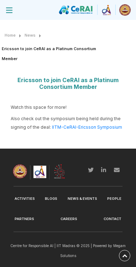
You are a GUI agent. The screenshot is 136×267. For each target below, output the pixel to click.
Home (10, 35)
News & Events (82, 199)
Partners (24, 219)
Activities (25, 199)
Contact (112, 219)
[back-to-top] (124, 255)
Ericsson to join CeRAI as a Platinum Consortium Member (49, 53)
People (114, 199)
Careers (69, 219)
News (30, 35)
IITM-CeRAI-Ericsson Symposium (87, 127)
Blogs (51, 199)
